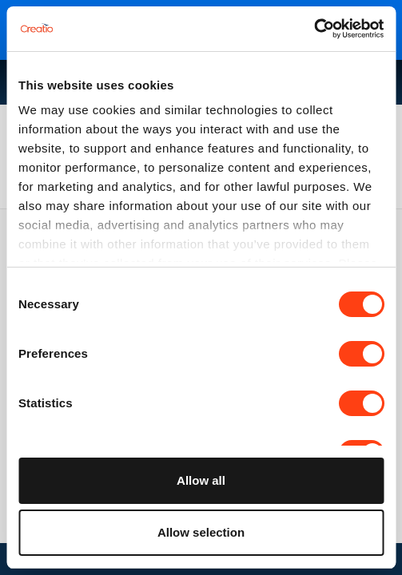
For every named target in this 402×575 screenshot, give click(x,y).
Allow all (201, 480)
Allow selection (201, 532)
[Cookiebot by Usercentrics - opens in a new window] (314, 28)
